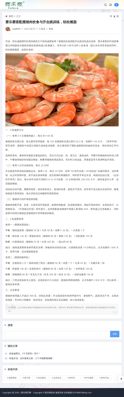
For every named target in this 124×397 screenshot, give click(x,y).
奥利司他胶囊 (74, 377)
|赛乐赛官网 (25, 392)
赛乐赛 (27, 377)
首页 (11, 16)
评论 (51, 28)
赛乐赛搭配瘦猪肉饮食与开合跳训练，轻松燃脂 (41, 21)
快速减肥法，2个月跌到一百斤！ (25, 353)
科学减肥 (89, 377)
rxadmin (16, 28)
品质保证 (57, 377)
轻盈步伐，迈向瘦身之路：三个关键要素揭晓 (30, 358)
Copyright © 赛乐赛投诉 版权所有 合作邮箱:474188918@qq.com (62, 392)
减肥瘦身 (13, 377)
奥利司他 (105, 377)
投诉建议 (42, 377)
